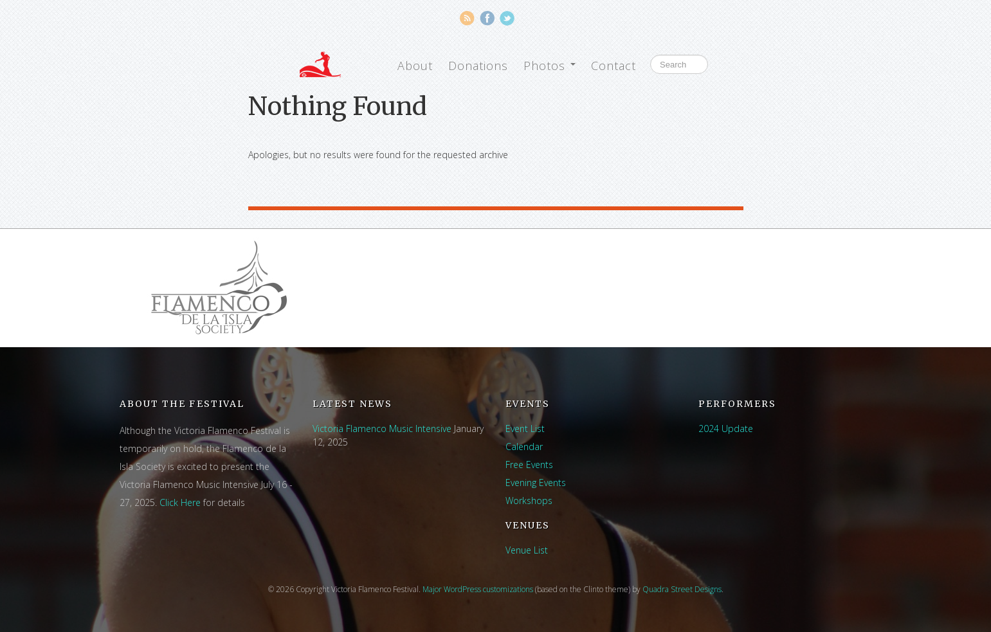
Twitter (507, 18)
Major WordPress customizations (478, 589)
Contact (613, 65)
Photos (549, 65)
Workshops (528, 500)
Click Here (180, 502)
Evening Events (535, 482)
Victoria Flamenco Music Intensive (382, 428)
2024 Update (725, 428)
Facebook (487, 18)
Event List (525, 428)
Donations (478, 65)
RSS (467, 18)
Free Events (529, 464)
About (415, 65)
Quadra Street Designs (682, 589)
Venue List (526, 550)
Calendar (524, 446)
